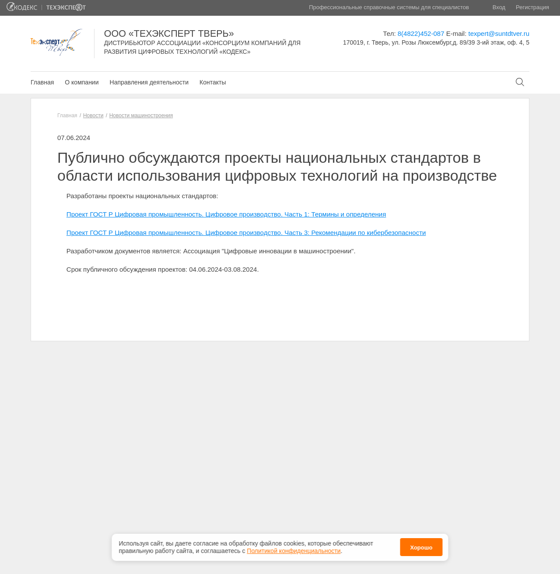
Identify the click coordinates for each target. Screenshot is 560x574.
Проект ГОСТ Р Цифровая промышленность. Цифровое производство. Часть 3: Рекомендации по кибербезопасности (246, 232)
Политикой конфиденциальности (293, 549)
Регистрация (532, 7)
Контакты (213, 82)
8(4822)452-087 (421, 33)
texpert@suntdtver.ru (499, 33)
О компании (81, 82)
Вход (499, 7)
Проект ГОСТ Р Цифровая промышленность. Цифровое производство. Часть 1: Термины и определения (226, 214)
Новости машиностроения (141, 115)
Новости (93, 115)
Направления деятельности (149, 82)
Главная (42, 82)
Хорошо (421, 546)
